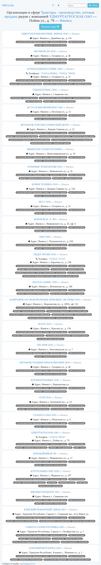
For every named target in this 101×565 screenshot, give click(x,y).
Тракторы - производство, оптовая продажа (50, 45)
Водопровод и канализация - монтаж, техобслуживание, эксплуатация (40, 273)
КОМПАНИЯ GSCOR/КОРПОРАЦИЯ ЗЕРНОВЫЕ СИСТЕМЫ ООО (45, 299)
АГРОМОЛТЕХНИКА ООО (45, 380)
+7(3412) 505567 (56, 437)
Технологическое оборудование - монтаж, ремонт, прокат (29, 140)
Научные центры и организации (50, 486)
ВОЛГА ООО (45, 324)
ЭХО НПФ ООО (45, 345)
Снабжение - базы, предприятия (60, 447)
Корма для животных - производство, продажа (67, 293)
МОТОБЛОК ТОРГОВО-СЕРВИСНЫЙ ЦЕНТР (45, 125)
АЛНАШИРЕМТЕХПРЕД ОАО (45, 548)
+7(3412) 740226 (66, 73)
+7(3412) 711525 (56, 259)
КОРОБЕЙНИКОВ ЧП (44, 453)
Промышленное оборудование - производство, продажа (50, 143)
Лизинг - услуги (79, 447)
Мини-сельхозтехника (76, 42)
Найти (93, 5)
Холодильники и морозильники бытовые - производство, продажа (67, 84)
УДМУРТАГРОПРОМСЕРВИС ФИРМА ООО (44, 34)
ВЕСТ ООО (45, 202)
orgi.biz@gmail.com (27, 564)
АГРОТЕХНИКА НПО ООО (44, 471)
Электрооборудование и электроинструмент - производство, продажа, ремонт (67, 136)
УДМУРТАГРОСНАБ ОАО (70, 16)
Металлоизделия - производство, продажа (67, 538)
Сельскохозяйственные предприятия (50, 339)
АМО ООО (44, 237)
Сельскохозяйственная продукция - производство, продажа (67, 335)
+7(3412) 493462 (48, 73)
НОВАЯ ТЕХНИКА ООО (45, 184)
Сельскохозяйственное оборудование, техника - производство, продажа (42, 42)
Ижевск (66, 20)
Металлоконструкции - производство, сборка (67, 269)
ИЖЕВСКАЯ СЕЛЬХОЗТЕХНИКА (45, 149)
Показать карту (50, 27)
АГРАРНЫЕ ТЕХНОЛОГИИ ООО (44, 167)
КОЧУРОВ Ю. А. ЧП (45, 219)
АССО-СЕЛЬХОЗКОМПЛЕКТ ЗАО (45, 107)
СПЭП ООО (45, 397)
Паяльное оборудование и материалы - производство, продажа (50, 318)
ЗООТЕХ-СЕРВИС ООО (44, 282)
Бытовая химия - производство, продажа (67, 178)
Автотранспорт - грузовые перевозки (24, 98)
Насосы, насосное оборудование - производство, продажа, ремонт (36, 542)
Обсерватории (82, 482)
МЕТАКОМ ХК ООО (45, 51)
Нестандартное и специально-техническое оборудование (72, 140)
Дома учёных (52, 482)
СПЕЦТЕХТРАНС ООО (45, 90)
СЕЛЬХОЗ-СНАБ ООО (44, 415)
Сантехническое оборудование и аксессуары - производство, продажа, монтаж (50, 276)
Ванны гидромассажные (76, 273)
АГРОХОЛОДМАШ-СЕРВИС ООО (45, 69)
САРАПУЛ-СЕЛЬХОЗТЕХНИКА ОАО (45, 527)
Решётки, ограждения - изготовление (75, 542)
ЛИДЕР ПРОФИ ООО (45, 254)
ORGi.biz (8, 5)
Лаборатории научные (67, 482)
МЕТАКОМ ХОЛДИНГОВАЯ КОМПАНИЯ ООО (45, 362)
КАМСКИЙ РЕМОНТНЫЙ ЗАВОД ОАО (45, 509)
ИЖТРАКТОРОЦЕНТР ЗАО (45, 492)
